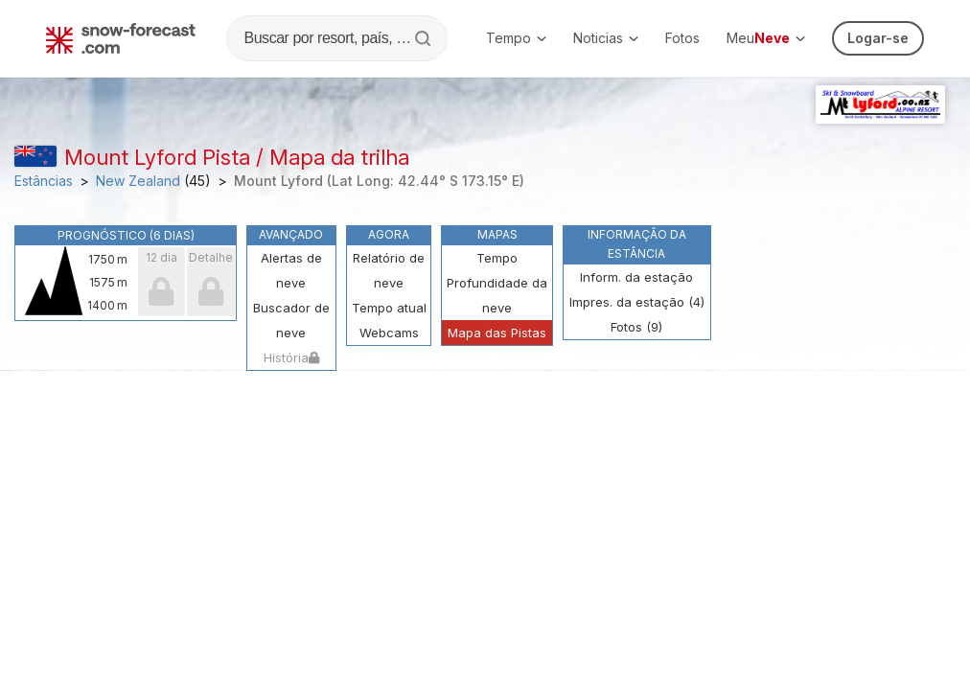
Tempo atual (389, 307)
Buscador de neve (291, 320)
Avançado (291, 234)
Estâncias (43, 181)
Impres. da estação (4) (636, 302)
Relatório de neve (389, 270)
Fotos (682, 38)
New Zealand (138, 181)
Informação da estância (637, 244)
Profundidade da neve (497, 295)
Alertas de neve (291, 270)
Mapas (497, 234)
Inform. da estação (636, 277)
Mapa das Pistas (497, 332)
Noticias (605, 38)
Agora (388, 234)
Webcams (389, 332)
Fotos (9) (636, 326)
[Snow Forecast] (121, 38)
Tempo (516, 38)
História (291, 357)
